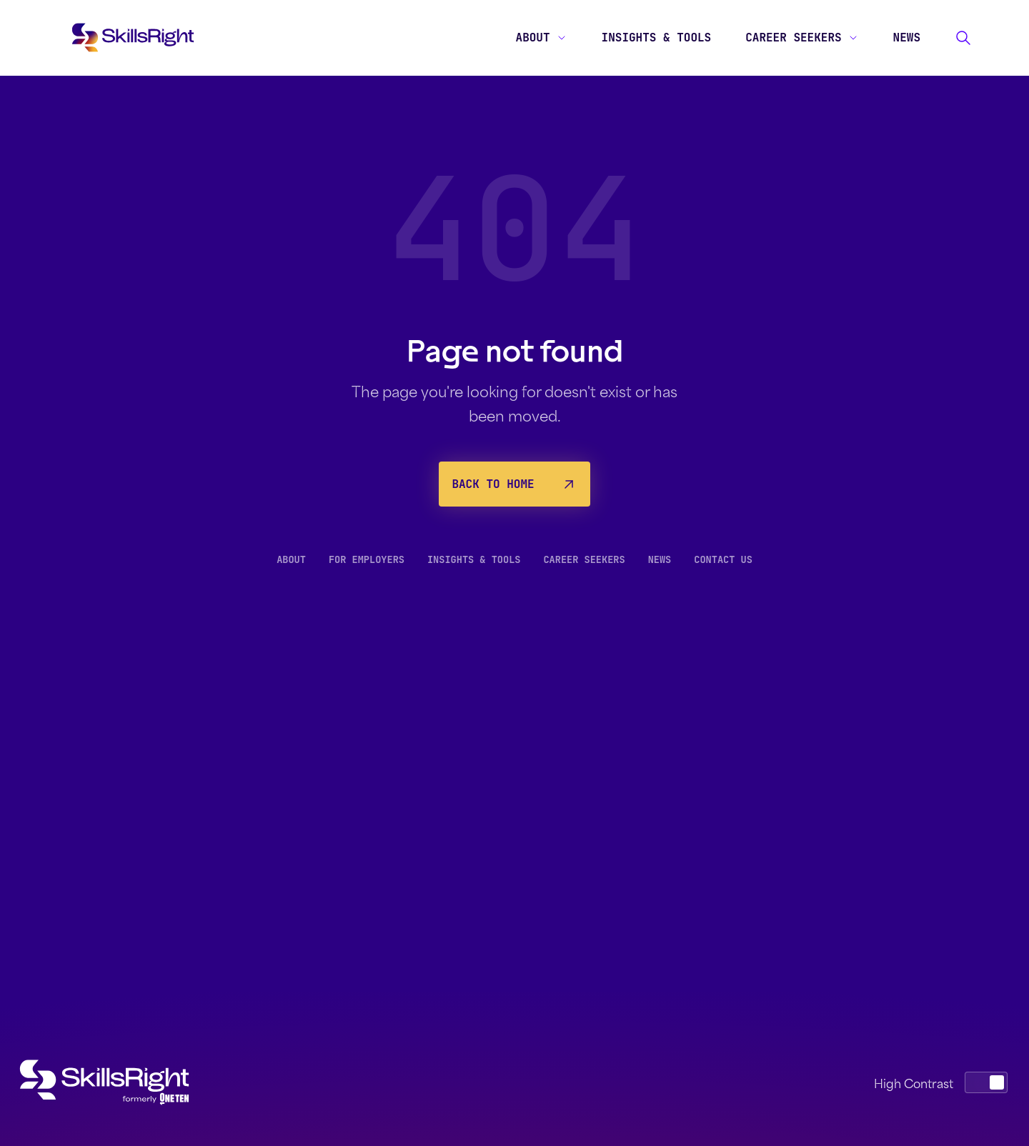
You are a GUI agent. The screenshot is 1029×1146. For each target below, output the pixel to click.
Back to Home (514, 484)
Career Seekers (801, 37)
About (541, 37)
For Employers (366, 559)
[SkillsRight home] (115, 1082)
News (906, 37)
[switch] (986, 1082)
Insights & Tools (657, 37)
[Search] (963, 37)
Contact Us (723, 559)
